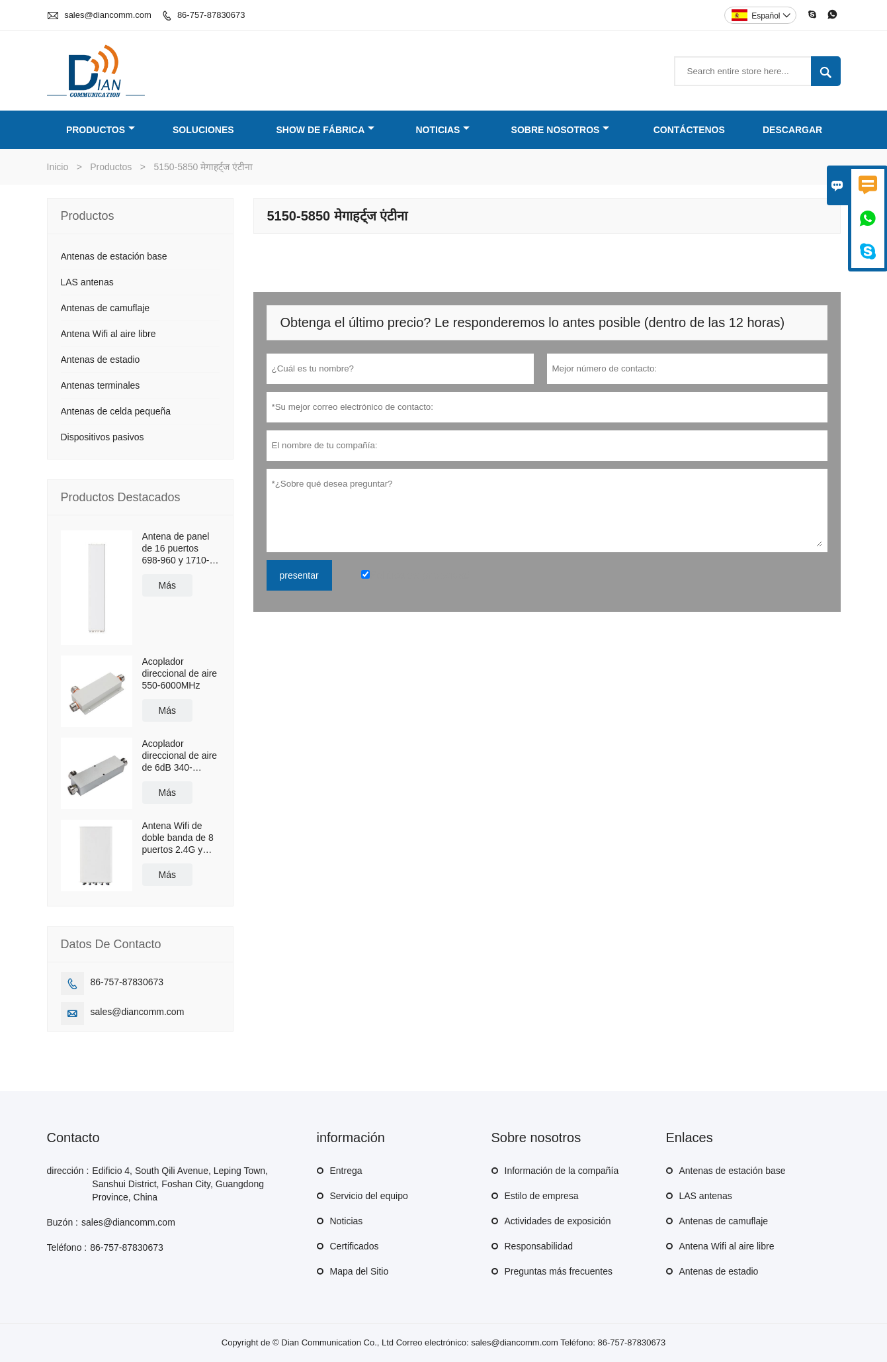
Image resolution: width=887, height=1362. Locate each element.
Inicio (58, 167)
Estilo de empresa (542, 1196)
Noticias (442, 129)
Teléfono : (67, 1247)
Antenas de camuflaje (105, 308)
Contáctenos (689, 129)
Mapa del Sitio (359, 1271)
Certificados (354, 1246)
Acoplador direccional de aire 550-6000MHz (180, 673)
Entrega (346, 1170)
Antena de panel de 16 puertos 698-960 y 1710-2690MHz (176, 548)
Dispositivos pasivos (102, 437)
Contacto (73, 1137)
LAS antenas (87, 282)
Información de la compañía (562, 1170)
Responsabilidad (539, 1246)
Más (167, 585)
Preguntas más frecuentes (558, 1271)
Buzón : (62, 1222)
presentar (299, 575)
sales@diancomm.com (107, 15)
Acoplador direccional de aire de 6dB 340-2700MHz (180, 755)
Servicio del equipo (369, 1196)
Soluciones (203, 129)
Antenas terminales (100, 385)
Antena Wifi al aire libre (108, 333)
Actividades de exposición (558, 1221)
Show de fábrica (325, 129)
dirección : (68, 1170)
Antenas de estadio (100, 359)
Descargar (792, 129)
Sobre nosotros (560, 129)
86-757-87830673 (211, 15)
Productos (100, 129)
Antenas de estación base (114, 256)
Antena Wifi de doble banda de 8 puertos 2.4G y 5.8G (178, 837)
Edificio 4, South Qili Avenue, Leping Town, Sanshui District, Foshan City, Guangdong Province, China (180, 1183)
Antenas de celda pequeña (116, 411)
